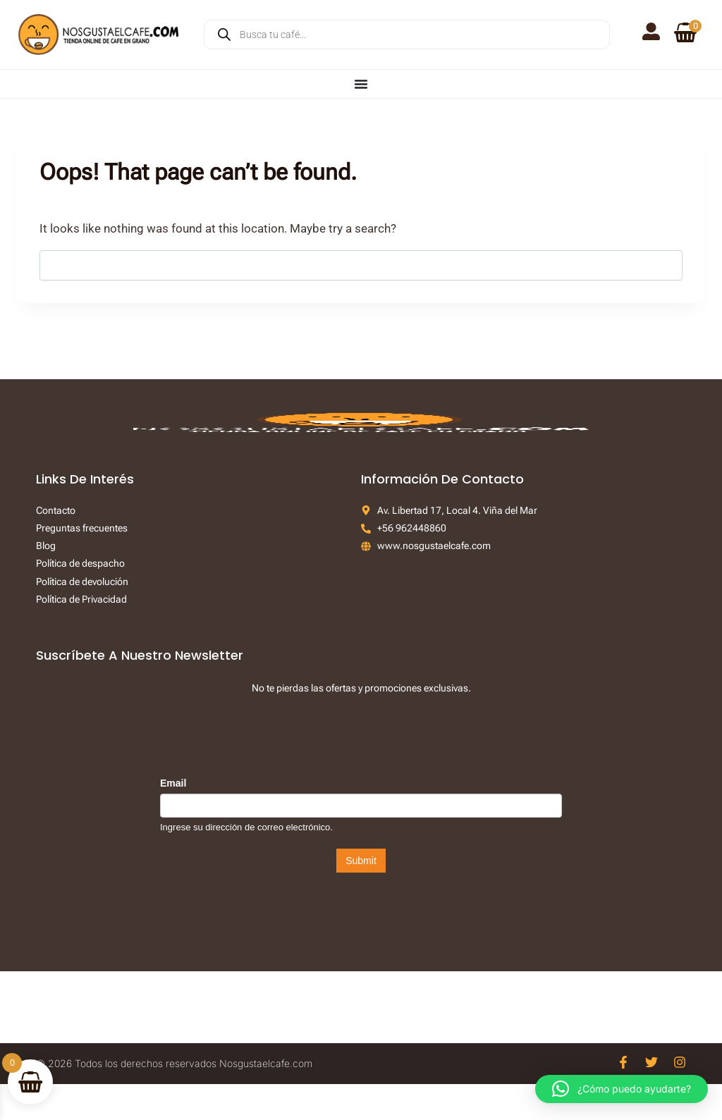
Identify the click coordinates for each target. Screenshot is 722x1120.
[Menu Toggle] (361, 84)
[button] (621, 1089)
